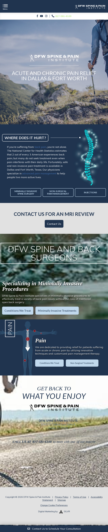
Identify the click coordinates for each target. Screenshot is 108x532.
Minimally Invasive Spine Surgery (25, 192)
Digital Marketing (46, 511)
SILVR (67, 511)
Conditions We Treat (17, 310)
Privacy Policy (61, 497)
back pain (40, 147)
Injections (90, 192)
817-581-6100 (42, 441)
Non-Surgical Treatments (82, 363)
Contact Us (54, 223)
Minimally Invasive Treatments (57, 310)
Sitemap (62, 500)
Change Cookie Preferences (54, 505)
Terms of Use (79, 497)
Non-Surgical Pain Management (58, 192)
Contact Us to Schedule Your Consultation (54, 528)
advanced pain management (39, 173)
